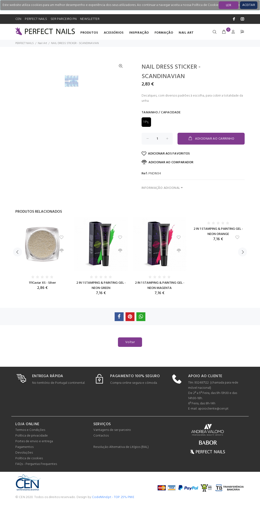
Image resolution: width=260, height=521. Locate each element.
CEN (18, 19)
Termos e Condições (30, 447)
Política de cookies (29, 475)
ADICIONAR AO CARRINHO (211, 138)
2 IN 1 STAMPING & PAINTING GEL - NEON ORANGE (218, 248)
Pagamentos (24, 464)
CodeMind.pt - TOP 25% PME (113, 514)
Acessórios (114, 32)
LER (228, 5)
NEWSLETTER (89, 19)
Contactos (101, 452)
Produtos (89, 32)
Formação (164, 32)
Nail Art (186, 32)
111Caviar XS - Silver (42, 300)
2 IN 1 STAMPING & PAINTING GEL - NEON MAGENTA (159, 302)
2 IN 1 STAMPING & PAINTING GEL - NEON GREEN (101, 302)
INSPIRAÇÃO (139, 32)
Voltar (130, 359)
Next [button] (242, 269)
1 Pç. (146, 122)
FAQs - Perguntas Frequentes (36, 481)
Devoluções (24, 469)
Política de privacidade (31, 452)
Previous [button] (17, 269)
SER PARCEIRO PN (64, 19)
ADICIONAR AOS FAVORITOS (166, 153)
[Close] (248, 5)
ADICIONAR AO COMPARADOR (168, 162)
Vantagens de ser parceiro (112, 447)
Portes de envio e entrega (34, 458)
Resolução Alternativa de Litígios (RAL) (121, 464)
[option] (74, 188)
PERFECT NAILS (36, 19)
